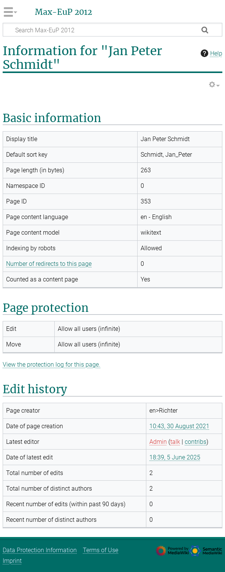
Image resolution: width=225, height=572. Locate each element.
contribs (195, 441)
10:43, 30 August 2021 (179, 426)
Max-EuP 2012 (63, 12)
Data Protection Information (40, 550)
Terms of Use (100, 550)
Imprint (12, 560)
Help (210, 53)
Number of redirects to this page (49, 263)
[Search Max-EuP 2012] (112, 29)
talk (175, 441)
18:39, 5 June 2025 (174, 457)
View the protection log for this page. (51, 364)
